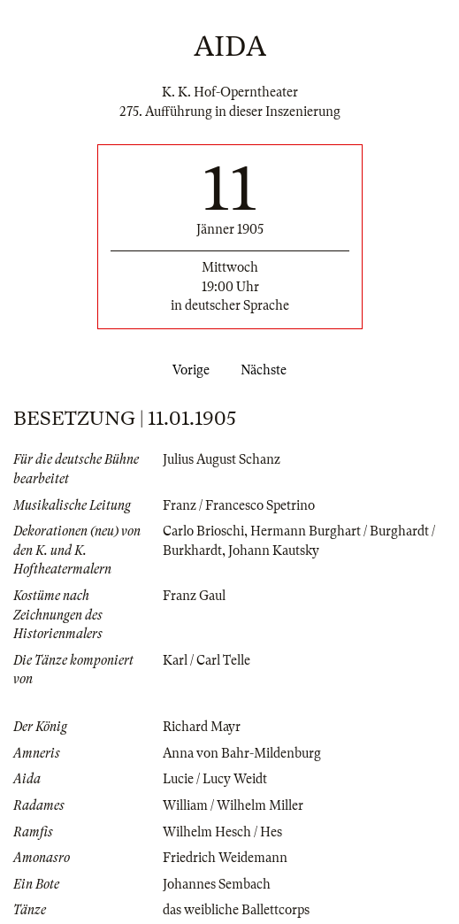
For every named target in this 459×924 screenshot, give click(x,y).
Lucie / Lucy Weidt (215, 779)
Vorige (187, 370)
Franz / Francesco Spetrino (239, 505)
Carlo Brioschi (203, 531)
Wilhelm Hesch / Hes (222, 832)
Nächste (267, 370)
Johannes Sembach (217, 884)
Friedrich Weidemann (225, 858)
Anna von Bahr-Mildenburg (242, 753)
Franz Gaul (194, 596)
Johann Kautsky (273, 550)
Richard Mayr (202, 727)
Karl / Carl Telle (206, 660)
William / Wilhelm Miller (233, 805)
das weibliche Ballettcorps (236, 910)
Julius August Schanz (221, 459)
